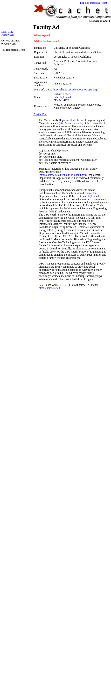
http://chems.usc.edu (71, 123)
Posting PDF (40, 114)
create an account (98, 2)
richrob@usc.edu (62, 97)
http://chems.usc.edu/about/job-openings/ (76, 89)
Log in (83, 2)
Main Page (7, 31)
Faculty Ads (8, 34)
